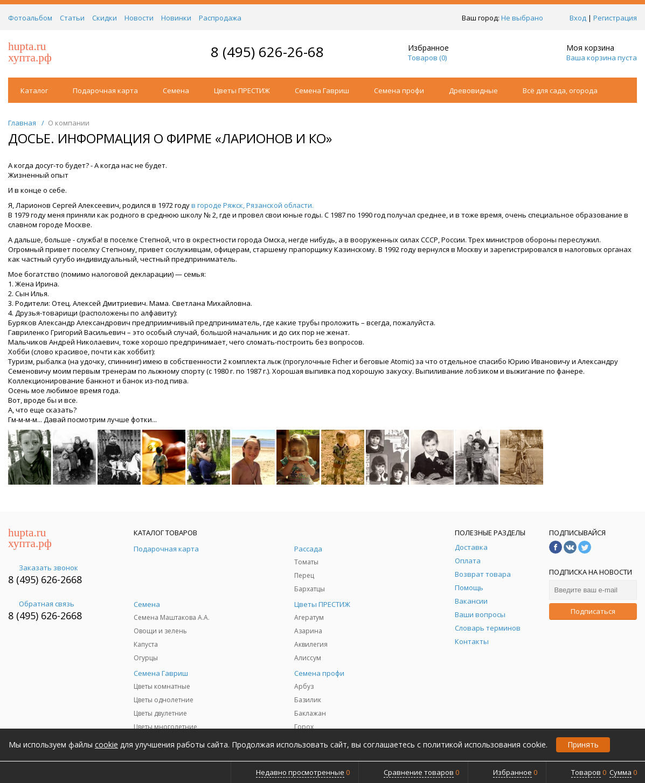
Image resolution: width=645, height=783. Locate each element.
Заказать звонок (43, 567)
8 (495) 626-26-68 (267, 51)
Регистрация (615, 18)
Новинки (176, 18)
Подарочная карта (105, 90)
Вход (578, 18)
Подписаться (593, 611)
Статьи (72, 18)
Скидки (104, 18)
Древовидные (473, 90)
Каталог (34, 90)
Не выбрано (525, 18)
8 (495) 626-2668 (45, 579)
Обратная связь (41, 604)
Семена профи (399, 90)
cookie (106, 744)
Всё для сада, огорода (560, 90)
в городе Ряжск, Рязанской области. (252, 205)
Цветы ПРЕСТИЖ (242, 90)
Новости (139, 18)
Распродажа (220, 18)
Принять (583, 744)
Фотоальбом (30, 18)
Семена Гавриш (322, 90)
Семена (176, 90)
